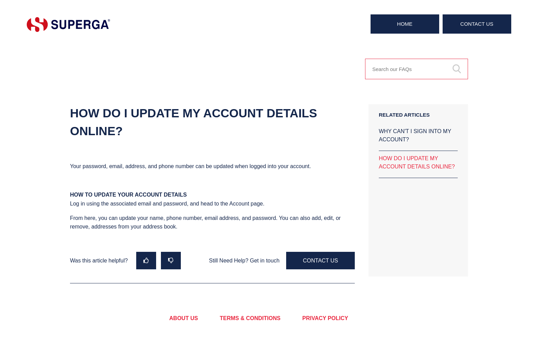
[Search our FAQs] (416, 69)
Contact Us (476, 24)
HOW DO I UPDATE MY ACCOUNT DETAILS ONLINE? (417, 162)
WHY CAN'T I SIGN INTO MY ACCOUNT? (415, 135)
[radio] (146, 260)
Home (404, 24)
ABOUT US (183, 318)
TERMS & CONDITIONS (250, 318)
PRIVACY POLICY (325, 318)
